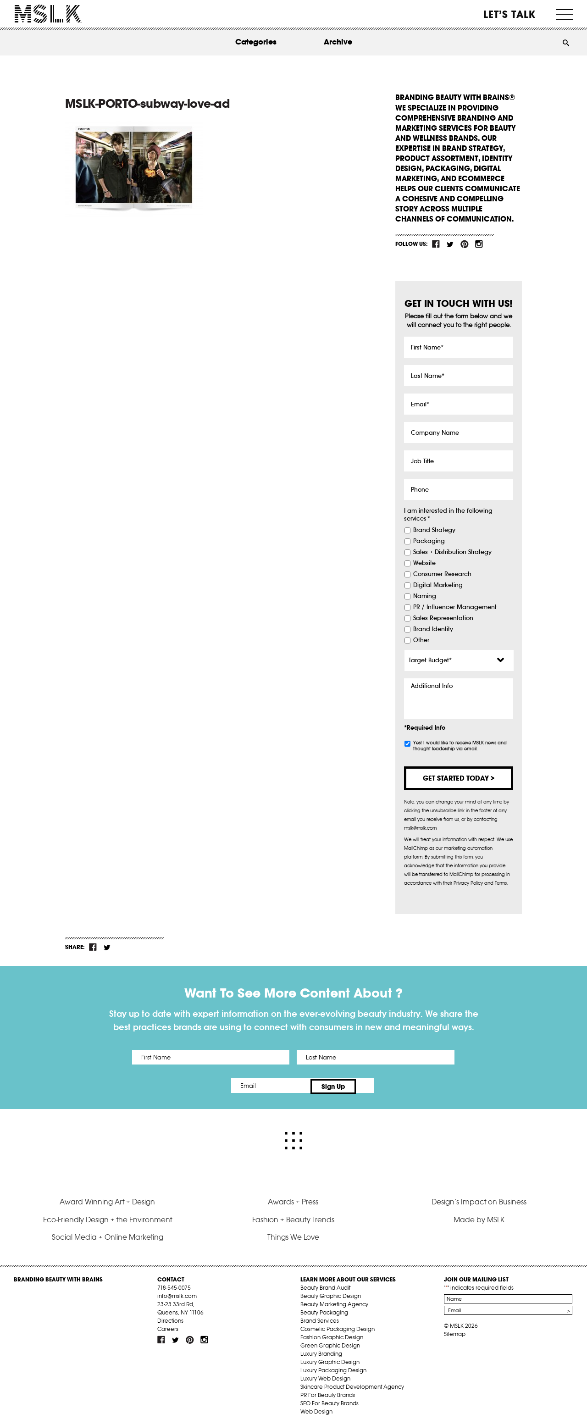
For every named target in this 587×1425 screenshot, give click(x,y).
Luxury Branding (321, 1351)
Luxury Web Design (325, 1376)
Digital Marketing (438, 585)
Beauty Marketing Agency (334, 1301)
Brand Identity (433, 629)
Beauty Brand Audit (325, 1285)
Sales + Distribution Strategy (452, 552)
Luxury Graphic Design (330, 1359)
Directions (170, 1318)
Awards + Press (293, 1199)
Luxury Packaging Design (333, 1367)
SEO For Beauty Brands (329, 1400)
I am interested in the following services (448, 514)
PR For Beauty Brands (327, 1392)
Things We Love (293, 1235)
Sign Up (370, 1085)
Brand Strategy (434, 530)
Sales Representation (443, 618)
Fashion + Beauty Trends (293, 1217)
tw (450, 244)
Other (421, 640)
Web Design (316, 1409)
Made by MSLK (479, 1217)
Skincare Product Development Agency (352, 1384)
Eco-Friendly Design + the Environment (107, 1217)
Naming (424, 596)
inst (479, 244)
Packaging (429, 541)
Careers (167, 1326)
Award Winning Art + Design (107, 1199)
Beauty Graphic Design (330, 1293)
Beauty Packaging (324, 1310)
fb (436, 244)
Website (424, 563)
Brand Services (319, 1318)
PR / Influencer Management (455, 607)
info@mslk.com (177, 1293)
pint (464, 244)
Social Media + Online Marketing (107, 1235)
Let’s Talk (509, 14)
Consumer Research (442, 574)
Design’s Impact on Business (479, 1199)
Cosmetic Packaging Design (337, 1326)
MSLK (48, 14)
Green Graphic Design (330, 1343)
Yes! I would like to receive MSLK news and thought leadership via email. (460, 746)
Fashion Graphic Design (331, 1334)
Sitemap (454, 1331)
